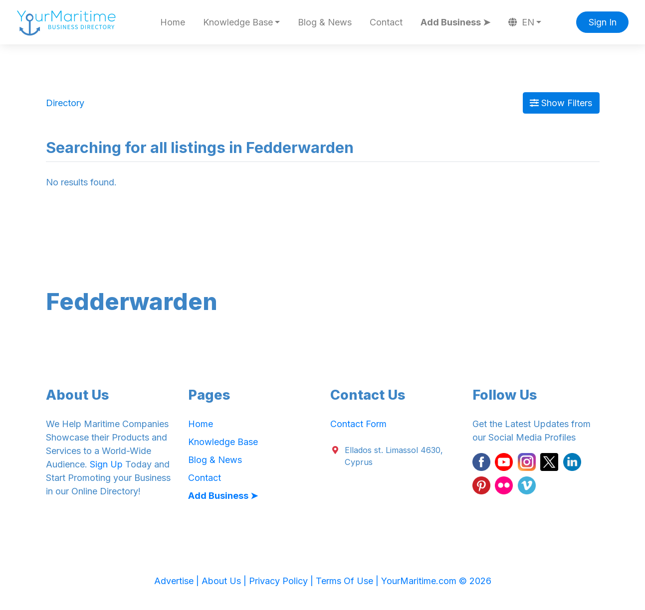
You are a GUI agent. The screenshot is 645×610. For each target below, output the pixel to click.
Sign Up (106, 464)
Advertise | (178, 581)
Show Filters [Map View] (561, 103)
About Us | (225, 581)
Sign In (603, 22)
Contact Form (358, 424)
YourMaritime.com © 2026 (436, 581)
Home (172, 22)
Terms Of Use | (348, 581)
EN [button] (521, 22)
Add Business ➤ (455, 22)
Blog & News (325, 22)
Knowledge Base (223, 442)
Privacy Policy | (282, 581)
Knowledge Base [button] (238, 22)
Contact (386, 22)
